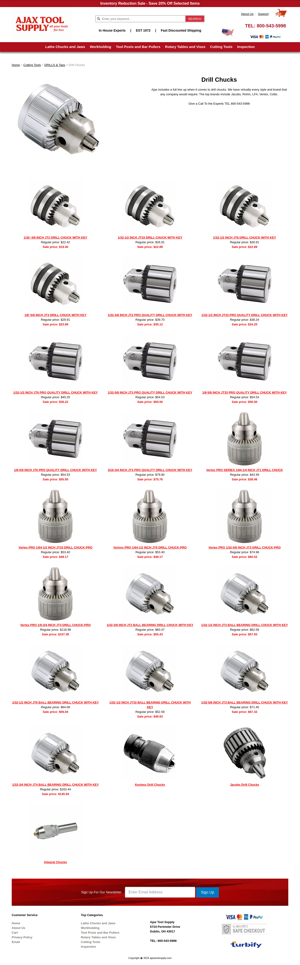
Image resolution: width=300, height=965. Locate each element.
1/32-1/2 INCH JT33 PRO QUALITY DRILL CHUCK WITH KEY (244, 315)
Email (16, 942)
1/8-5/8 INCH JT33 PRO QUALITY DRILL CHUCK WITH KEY (244, 392)
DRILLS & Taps (54, 65)
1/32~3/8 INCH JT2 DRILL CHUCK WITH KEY (55, 237)
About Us (247, 14)
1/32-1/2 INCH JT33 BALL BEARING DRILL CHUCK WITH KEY (150, 705)
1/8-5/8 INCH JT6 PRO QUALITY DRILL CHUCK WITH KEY (55, 470)
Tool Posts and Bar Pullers (138, 47)
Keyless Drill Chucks (150, 784)
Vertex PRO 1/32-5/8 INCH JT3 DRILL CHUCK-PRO (244, 547)
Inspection (246, 47)
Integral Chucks (55, 862)
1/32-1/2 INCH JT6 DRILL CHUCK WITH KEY (244, 237)
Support (263, 14)
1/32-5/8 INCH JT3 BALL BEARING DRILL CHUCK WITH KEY (244, 702)
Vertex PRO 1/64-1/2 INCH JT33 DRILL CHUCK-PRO (55, 547)
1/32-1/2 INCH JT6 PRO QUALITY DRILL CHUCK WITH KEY (55, 392)
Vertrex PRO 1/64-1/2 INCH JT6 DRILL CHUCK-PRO (150, 547)
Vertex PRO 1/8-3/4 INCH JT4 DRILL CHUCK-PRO (55, 625)
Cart (15, 932)
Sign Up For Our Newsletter (101, 892)
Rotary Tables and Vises (185, 47)
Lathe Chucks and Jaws (65, 47)
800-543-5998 (271, 25)
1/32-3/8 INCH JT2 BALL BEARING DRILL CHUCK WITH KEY (150, 625)
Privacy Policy (22, 937)
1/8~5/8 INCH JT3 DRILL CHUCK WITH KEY (55, 315)
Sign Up (207, 892)
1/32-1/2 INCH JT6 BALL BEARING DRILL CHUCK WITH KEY (55, 702)
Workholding (100, 47)
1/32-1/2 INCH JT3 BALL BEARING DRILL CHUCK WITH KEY (244, 625)
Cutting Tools (221, 47)
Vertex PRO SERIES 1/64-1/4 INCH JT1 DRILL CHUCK (244, 470)
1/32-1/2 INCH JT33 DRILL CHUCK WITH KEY (150, 237)
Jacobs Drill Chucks (244, 784)
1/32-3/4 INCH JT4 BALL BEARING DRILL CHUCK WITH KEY (55, 784)
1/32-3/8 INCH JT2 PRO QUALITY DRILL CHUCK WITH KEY (150, 315)
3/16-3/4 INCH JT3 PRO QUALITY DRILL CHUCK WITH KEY (150, 470)
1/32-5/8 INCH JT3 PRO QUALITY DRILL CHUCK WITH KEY (150, 392)
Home (16, 65)
